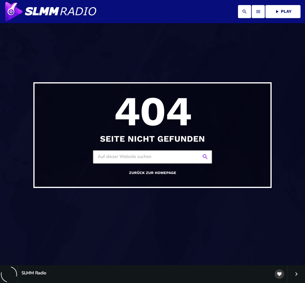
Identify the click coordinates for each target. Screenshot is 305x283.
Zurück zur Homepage (152, 173)
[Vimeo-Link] (50, 11)
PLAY (283, 11)
